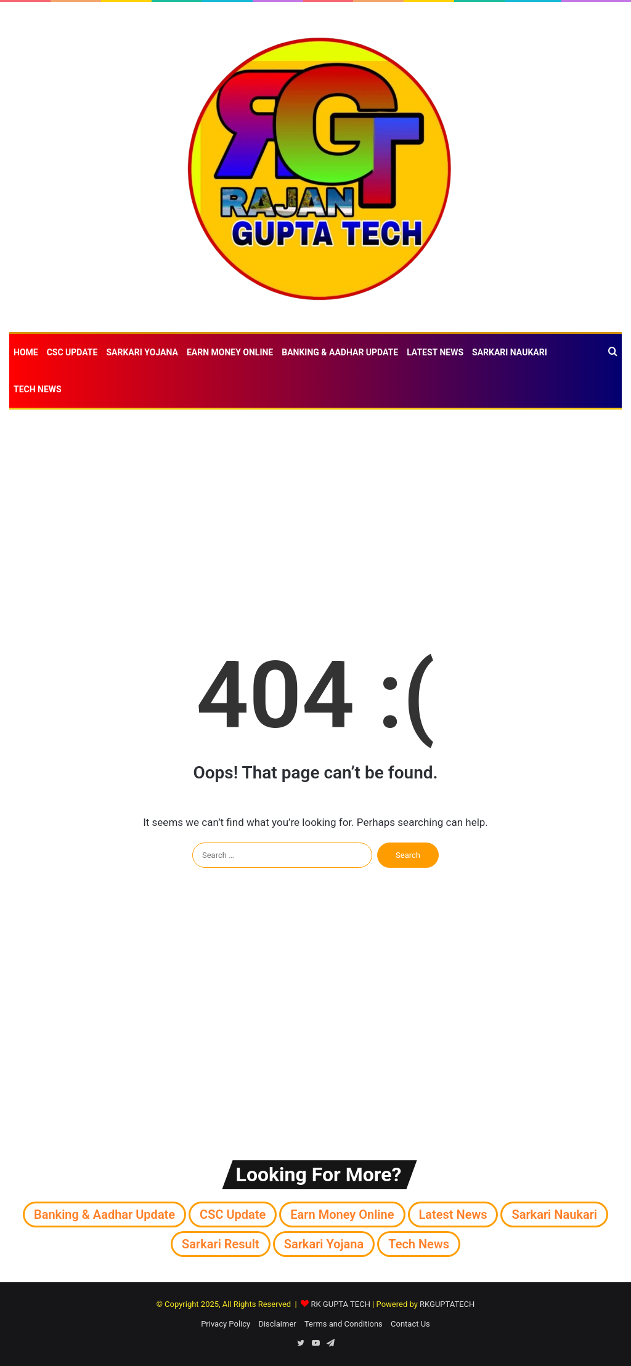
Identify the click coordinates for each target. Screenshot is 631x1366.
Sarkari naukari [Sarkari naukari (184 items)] (554, 1214)
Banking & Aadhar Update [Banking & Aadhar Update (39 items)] (104, 1214)
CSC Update (72, 352)
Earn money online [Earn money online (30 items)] (342, 1214)
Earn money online (230, 352)
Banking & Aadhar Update (340, 352)
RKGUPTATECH (447, 1304)
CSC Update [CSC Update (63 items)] (233, 1214)
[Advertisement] (315, 508)
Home (26, 352)
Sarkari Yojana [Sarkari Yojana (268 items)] (324, 1244)
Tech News (38, 389)
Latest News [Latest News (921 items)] (453, 1214)
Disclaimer (277, 1323)
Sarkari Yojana (141, 352)
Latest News (435, 352)
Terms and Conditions (343, 1323)
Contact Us (410, 1323)
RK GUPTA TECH (340, 1304)
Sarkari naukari (509, 352)
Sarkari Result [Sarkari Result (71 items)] (220, 1244)
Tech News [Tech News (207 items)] (418, 1244)
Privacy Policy (225, 1323)
